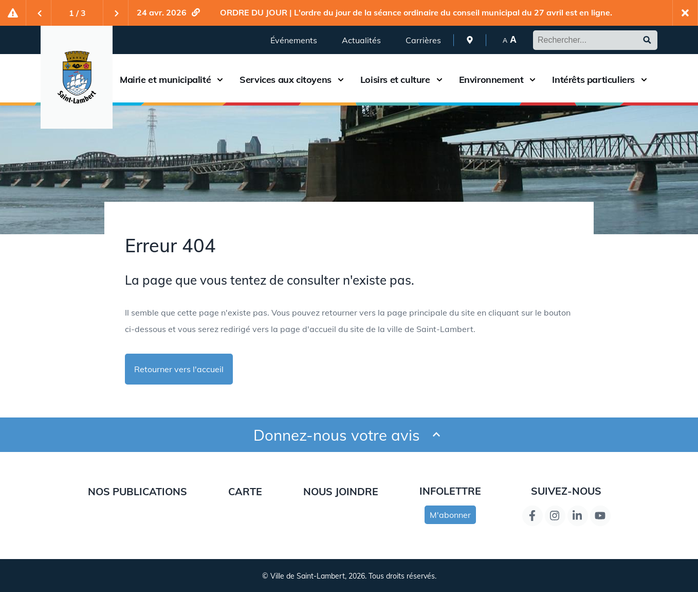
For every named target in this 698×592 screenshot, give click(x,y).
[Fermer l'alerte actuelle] (685, 13)
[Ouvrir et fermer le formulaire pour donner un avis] (436, 434)
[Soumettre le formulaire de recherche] (647, 40)
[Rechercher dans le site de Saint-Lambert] (595, 40)
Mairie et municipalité (165, 80)
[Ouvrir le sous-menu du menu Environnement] (532, 79)
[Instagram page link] (555, 516)
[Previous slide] (38, 13)
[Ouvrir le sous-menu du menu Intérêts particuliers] (644, 79)
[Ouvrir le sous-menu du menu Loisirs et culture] (439, 79)
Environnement (491, 80)
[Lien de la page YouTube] (600, 516)
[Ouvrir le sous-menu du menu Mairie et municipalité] (220, 79)
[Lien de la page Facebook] (532, 516)
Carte (245, 491)
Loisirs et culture (395, 80)
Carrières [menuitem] (423, 40)
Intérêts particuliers (593, 80)
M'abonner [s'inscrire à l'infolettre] (450, 515)
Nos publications (137, 491)
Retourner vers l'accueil (179, 369)
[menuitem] (469, 40)
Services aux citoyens (286, 80)
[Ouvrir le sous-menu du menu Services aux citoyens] (341, 79)
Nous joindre (340, 491)
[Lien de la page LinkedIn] (577, 516)
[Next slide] (115, 13)
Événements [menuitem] (293, 40)
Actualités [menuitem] (361, 40)
